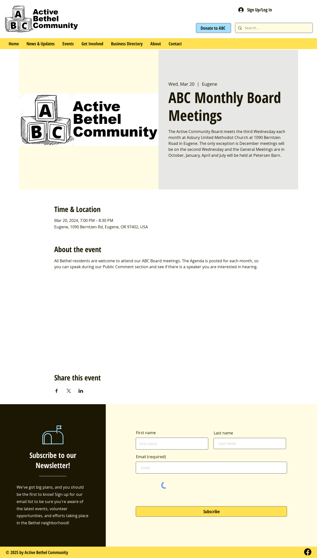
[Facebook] (307, 552)
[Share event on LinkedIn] (81, 391)
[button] (68, 43)
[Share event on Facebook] (56, 391)
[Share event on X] (68, 391)
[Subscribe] (211, 511)
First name (146, 433)
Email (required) (151, 457)
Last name (223, 433)
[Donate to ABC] (213, 28)
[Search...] (273, 28)
